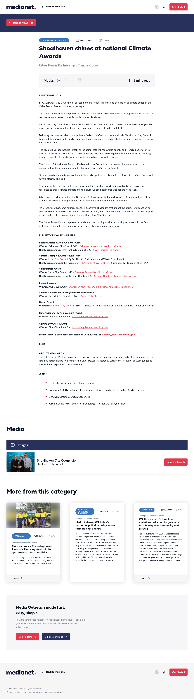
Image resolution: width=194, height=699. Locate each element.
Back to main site (53, 7)
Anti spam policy (53, 691)
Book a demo (28, 636)
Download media (176, 462)
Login (160, 7)
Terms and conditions (32, 691)
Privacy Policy (13, 691)
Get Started (178, 6)
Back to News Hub (21, 22)
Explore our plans (56, 636)
